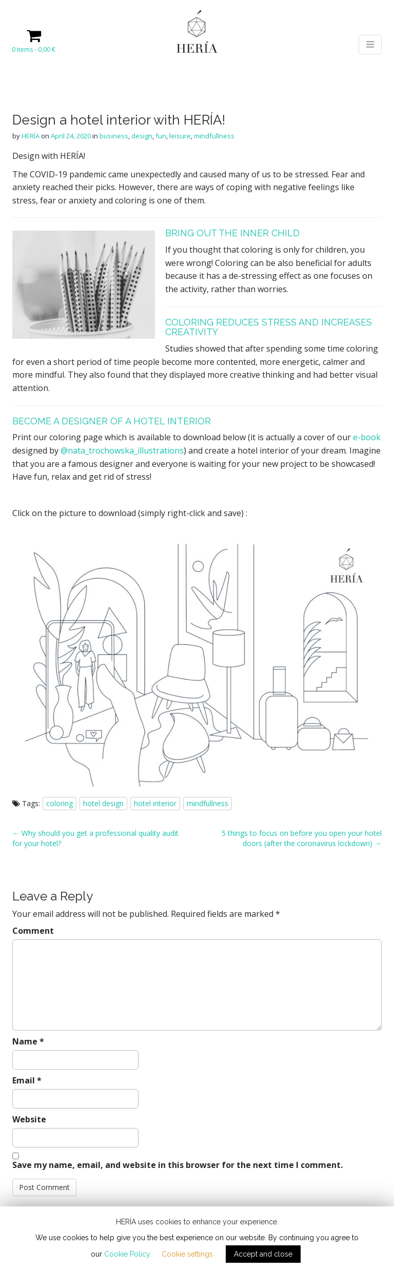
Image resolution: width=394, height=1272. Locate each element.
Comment (33, 930)
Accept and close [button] (263, 1254)
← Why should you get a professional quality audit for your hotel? (95, 838)
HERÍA (31, 135)
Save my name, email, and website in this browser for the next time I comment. (177, 1165)
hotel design (103, 803)
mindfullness (214, 135)
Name (28, 1041)
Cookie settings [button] (187, 1254)
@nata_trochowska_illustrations (122, 450)
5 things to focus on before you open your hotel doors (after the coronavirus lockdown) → (302, 838)
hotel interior (155, 803)
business (114, 135)
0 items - (33, 49)
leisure (180, 135)
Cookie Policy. (127, 1254)
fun (160, 135)
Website (29, 1119)
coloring (59, 803)
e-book (367, 437)
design (141, 135)
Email (27, 1080)
